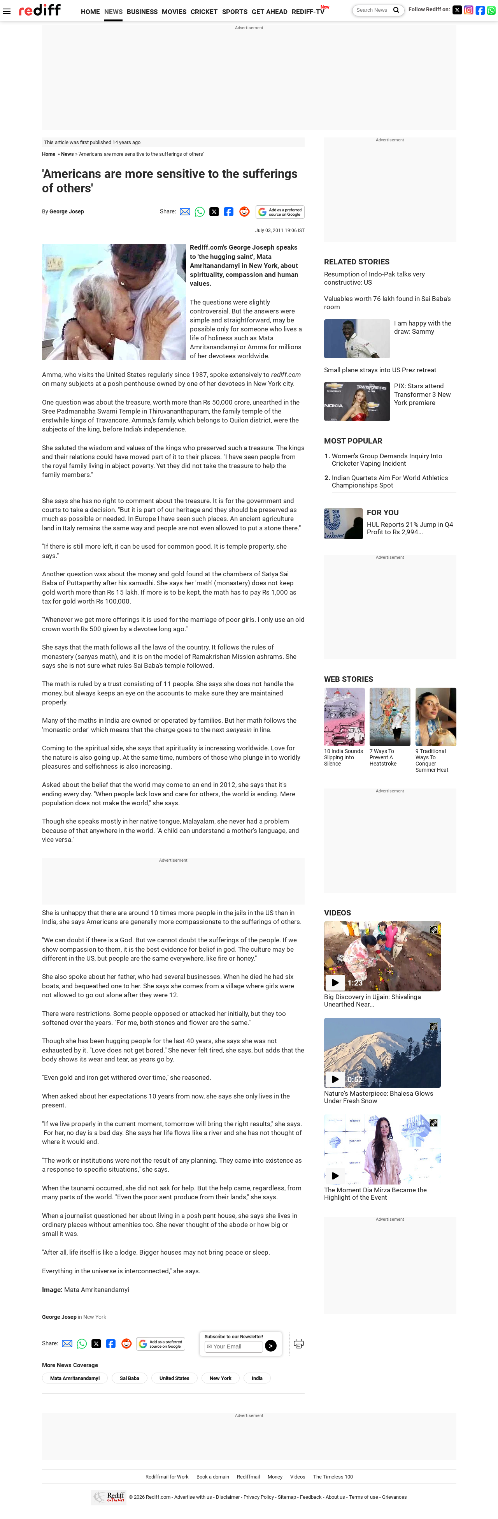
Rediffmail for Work (167, 1477)
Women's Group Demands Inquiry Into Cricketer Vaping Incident (387, 459)
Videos (297, 1477)
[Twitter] (457, 10)
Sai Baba (129, 1378)
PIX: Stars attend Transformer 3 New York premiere (422, 394)
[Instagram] (469, 10)
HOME (90, 12)
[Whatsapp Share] (198, 211)
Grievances (394, 1497)
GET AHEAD (270, 12)
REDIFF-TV (308, 12)
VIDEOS (337, 912)
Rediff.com (158, 1497)
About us (335, 1497)
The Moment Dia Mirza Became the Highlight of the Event (375, 1193)
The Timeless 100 (333, 1477)
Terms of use (363, 1497)
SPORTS (234, 12)
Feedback (311, 1497)
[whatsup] (492, 10)
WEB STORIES (348, 679)
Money (275, 1477)
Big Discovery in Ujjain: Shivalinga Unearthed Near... (372, 1000)
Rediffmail (248, 1477)
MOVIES (174, 12)
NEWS (113, 12)
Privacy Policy (259, 1497)
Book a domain (212, 1477)
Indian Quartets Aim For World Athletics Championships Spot (390, 481)
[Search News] (394, 10)
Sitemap (287, 1497)
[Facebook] (480, 10)
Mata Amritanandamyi (75, 1378)
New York (220, 1378)
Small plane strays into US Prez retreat (380, 370)
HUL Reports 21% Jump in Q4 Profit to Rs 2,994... (410, 528)
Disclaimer (228, 1497)
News (67, 154)
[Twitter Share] (213, 211)
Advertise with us (193, 1497)
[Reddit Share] (242, 211)
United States (174, 1378)
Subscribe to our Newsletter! (234, 1336)
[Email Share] (183, 211)
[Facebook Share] (228, 211)
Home (48, 154)
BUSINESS (142, 12)
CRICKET (204, 12)
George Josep (66, 211)
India (257, 1378)
